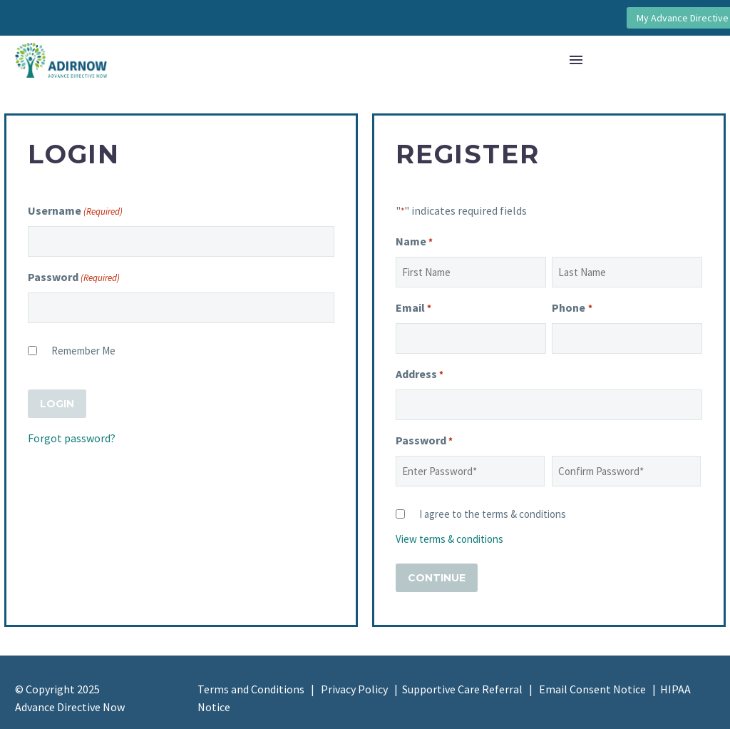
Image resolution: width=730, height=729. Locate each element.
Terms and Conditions (250, 689)
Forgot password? (71, 438)
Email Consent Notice (592, 689)
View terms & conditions (449, 539)
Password (74, 278)
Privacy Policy (354, 689)
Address (419, 375)
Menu (576, 60)
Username (75, 211)
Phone (572, 308)
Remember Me (83, 350)
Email (413, 308)
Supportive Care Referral (462, 689)
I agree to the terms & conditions (492, 514)
